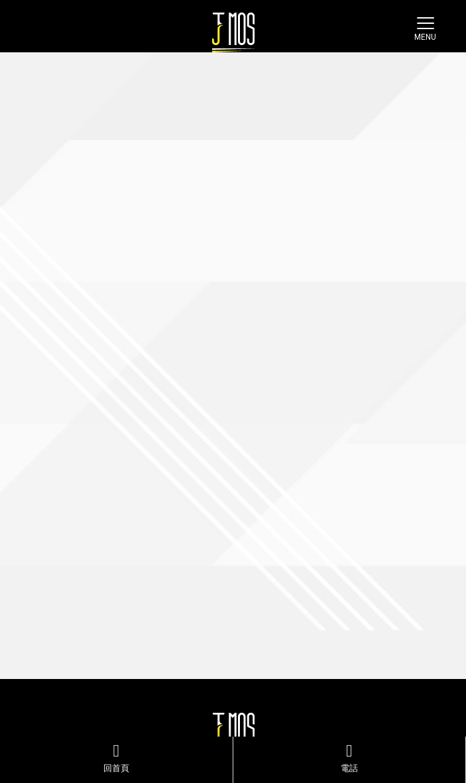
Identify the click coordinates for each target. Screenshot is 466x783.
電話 (350, 758)
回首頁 (116, 758)
